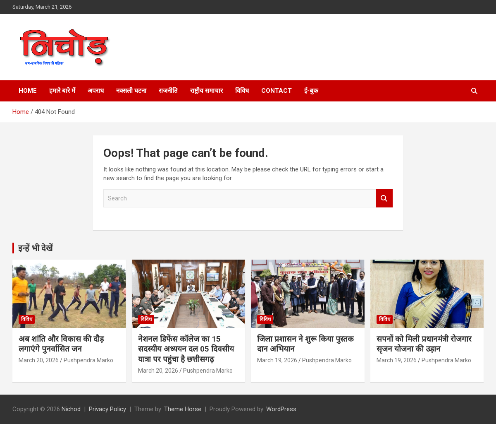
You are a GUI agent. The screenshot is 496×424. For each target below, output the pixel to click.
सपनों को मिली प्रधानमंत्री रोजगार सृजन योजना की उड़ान (424, 344)
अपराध (96, 90)
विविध (242, 90)
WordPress (281, 409)
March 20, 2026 (39, 360)
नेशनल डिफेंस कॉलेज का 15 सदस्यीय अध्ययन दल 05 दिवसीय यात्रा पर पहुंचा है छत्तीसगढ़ (186, 349)
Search (384, 198)
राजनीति (168, 90)
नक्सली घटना (131, 90)
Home (28, 90)
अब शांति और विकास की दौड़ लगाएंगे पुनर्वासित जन (61, 344)
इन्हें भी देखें (35, 248)
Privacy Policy (107, 409)
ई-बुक (311, 90)
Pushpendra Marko (88, 360)
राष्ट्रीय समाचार (206, 90)
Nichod (71, 409)
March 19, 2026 (277, 360)
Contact (276, 90)
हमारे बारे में (62, 90)
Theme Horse (182, 409)
